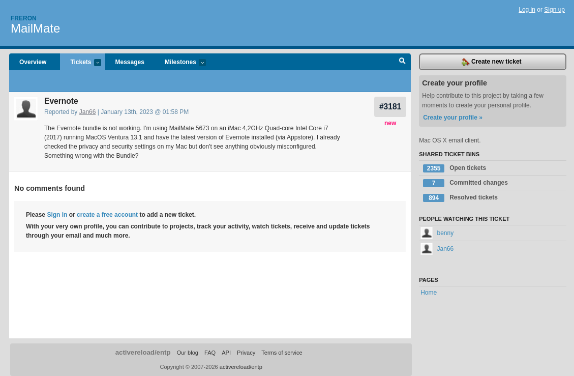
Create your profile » (452, 117)
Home (428, 292)
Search (402, 62)
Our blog (187, 353)
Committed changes (465, 183)
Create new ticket (492, 62)
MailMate (35, 28)
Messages (129, 62)
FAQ (210, 353)
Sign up (554, 9)
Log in (527, 9)
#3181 (390, 106)
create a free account (107, 214)
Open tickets (454, 168)
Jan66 (87, 111)
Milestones (180, 63)
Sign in (57, 214)
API (226, 353)
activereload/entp (143, 352)
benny (437, 233)
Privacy (246, 353)
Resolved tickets (460, 198)
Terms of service (281, 353)
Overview (32, 62)
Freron (24, 18)
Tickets (80, 63)
